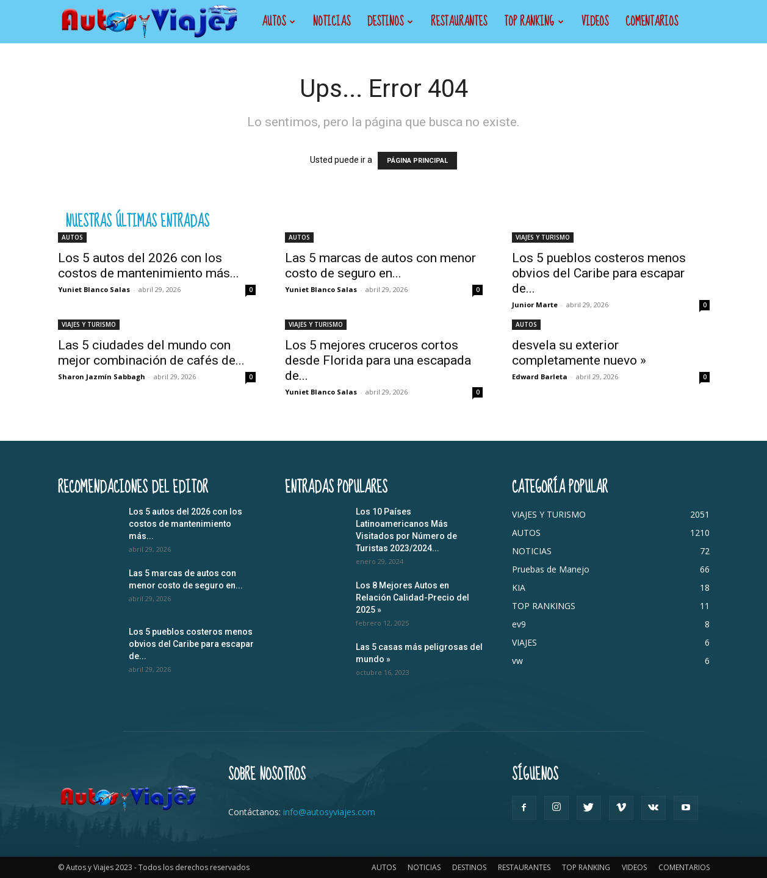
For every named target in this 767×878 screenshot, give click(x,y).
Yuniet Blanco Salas (94, 289)
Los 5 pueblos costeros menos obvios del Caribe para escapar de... (599, 273)
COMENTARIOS (651, 21)
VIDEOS (595, 21)
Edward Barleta (539, 376)
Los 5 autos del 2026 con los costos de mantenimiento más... (148, 265)
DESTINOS (390, 21)
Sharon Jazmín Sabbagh (101, 376)
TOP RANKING (534, 21)
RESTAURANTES (459, 21)
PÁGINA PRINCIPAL (417, 161)
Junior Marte (535, 304)
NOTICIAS (331, 21)
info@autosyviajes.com (329, 812)
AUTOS (278, 21)
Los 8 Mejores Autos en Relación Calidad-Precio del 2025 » (412, 597)
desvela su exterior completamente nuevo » (579, 353)
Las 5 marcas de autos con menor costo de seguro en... (380, 265)
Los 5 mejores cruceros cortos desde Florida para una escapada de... (378, 360)
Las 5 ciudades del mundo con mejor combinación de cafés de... (151, 353)
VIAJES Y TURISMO (543, 237)
